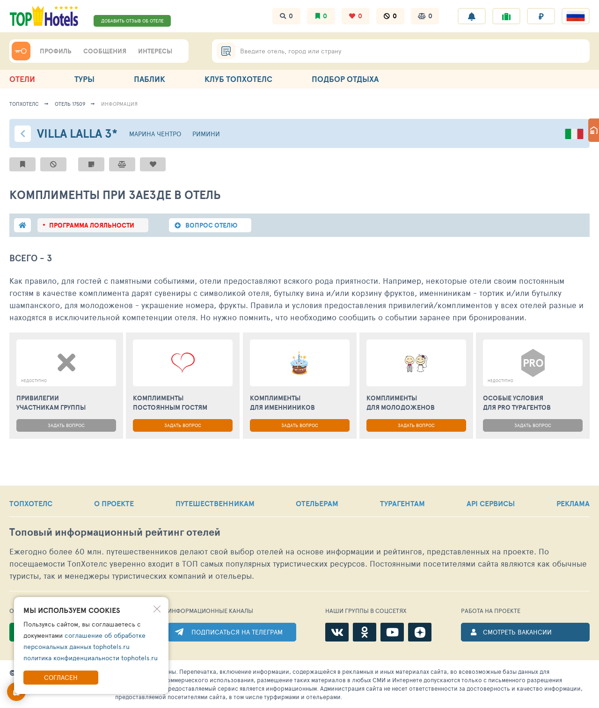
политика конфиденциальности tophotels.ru (90, 657)
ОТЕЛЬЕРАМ (317, 503)
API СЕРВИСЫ (491, 503)
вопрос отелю (211, 225)
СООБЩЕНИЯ (104, 51)
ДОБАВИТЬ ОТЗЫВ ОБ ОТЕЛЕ (132, 20)
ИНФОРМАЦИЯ (119, 103)
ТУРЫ (84, 79)
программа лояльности (91, 225)
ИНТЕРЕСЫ (155, 51)
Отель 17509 (70, 103)
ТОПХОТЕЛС (30, 503)
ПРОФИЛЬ (56, 51)
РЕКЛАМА (573, 503)
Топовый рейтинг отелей (114, 532)
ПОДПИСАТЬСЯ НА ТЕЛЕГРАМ (237, 631)
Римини (206, 133)
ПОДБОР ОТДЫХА (345, 79)
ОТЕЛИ (22, 79)
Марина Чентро (155, 133)
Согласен (61, 677)
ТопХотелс (24, 103)
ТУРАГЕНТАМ (402, 503)
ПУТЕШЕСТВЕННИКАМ (215, 503)
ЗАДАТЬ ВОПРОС (66, 425)
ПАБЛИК (149, 79)
